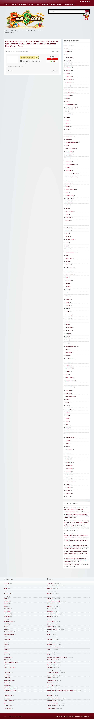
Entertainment (69, 202)
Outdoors (68, 355)
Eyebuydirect (50, 695)
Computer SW (69, 154)
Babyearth (49, 593)
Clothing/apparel (69, 136)
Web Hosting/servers (70, 481)
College (67, 145)
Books (67, 101)
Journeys (49, 636)
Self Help (68, 415)
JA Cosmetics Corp (51, 708)
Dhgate (48, 652)
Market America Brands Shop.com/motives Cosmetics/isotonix (60, 690)
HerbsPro (49, 677)
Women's (68, 496)
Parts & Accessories (70, 358)
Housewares (68, 280)
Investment (68, 286)
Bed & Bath (68, 95)
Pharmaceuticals (69, 377)
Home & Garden (69, 270)
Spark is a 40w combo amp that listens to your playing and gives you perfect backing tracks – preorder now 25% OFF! (76, 560)
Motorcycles (68, 333)
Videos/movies (69, 468)
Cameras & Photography (71, 107)
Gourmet (67, 249)
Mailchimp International (52, 705)
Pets (67, 374)
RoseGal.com (50, 654)
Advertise (45, 4)
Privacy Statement (85, 716)
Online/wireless (69, 352)
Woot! (48, 619)
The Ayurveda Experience (52, 585)
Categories (22, 4)
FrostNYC (49, 692)
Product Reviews (69, 4)
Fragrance (68, 227)
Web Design (68, 478)
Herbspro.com (50, 583)
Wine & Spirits (69, 493)
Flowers (67, 223)
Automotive (68, 70)
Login (82, 1)
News (67, 343)
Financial (68, 220)
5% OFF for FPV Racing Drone (72, 564)
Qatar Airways (50, 598)
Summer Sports (69, 430)
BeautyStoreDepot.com (52, 629)
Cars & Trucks (69, 114)
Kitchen (67, 296)
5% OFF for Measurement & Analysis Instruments (76, 540)
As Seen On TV (69, 57)
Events (67, 208)
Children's (68, 123)
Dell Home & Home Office (52, 703)
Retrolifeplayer (50, 624)
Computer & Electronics (71, 148)
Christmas (68, 126)
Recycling (68, 402)
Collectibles (68, 139)
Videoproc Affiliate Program (53, 698)
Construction (68, 161)
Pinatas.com (50, 687)
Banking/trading (69, 82)
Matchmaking (69, 314)
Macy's (48, 590)
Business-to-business (70, 104)
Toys (67, 446)
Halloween (68, 264)
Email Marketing (69, 198)
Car (66, 111)
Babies (67, 73)
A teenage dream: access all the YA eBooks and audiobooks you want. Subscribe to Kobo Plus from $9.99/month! (75, 553)
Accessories (68, 45)
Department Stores (70, 183)
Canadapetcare (50, 626)
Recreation (68, 399)
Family (67, 214)
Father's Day (68, 217)
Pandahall (49, 649)
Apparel (67, 51)
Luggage (67, 302)
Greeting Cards (69, 258)
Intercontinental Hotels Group (53, 601)
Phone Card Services (70, 380)
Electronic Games (69, 195)
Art (66, 54)
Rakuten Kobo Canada (52, 659)
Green (67, 255)
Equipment (68, 205)
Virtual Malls (68, 471)
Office (67, 349)
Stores (14, 4)
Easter (67, 192)
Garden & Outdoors (70, 239)
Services (67, 418)
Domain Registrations (70, 189)
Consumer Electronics (23, 51)
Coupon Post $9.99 (56, 4)
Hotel (67, 277)
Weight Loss (68, 487)
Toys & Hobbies (69, 449)
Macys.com (49, 588)
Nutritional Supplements (71, 346)
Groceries (68, 261)
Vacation (67, 459)
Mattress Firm (50, 606)
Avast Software (50, 603)
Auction (67, 63)
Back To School (69, 79)
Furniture (68, 230)
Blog (37, 4)
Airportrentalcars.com (51, 700)
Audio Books (68, 67)
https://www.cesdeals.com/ (53, 613)
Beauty (67, 89)
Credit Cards (68, 170)
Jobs (67, 292)
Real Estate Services (70, 396)
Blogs (67, 98)
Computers (68, 158)
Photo (67, 383)
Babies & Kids (69, 76)
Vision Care (68, 474)
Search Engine (69, 409)
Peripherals (68, 365)
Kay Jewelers (50, 611)
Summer (67, 427)
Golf (66, 245)
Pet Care (68, 371)
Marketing (68, 311)
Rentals (67, 405)
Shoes (67, 421)
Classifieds (68, 129)
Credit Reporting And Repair (72, 173)
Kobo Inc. (49, 631)
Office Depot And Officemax (53, 672)
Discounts (68, 186)
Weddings (68, 484)
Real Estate (68, 393)
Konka (12, 70)
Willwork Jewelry (50, 664)
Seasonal (68, 412)
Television (68, 440)
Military (67, 324)
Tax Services (68, 434)
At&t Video (49, 616)
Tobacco (67, 443)
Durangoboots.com (51, 662)
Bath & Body (68, 85)
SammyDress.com (51, 644)
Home (7, 4)
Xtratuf (48, 634)
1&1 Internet (49, 667)
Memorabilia (68, 318)
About (31, 4)
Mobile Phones (69, 327)
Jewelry (67, 289)
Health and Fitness (70, 267)
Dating (67, 180)
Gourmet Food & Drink (71, 252)
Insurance (68, 283)
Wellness (68, 490)
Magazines (68, 305)
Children (67, 120)
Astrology (68, 60)
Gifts (67, 242)
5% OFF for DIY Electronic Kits (72, 528)
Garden (67, 236)
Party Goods (68, 361)
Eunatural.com (50, 685)
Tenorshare (49, 639)
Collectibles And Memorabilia (72, 142)
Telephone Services (70, 437)
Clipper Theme (7, 716)
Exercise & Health (70, 211)
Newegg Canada (50, 641)
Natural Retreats (50, 621)
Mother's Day (68, 330)
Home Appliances (69, 274)
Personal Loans (69, 368)
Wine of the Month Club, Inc (53, 647)
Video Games (69, 465)
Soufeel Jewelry (50, 608)
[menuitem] (7, 4)
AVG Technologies (51, 675)
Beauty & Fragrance (70, 92)
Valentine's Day (69, 462)
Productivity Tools (69, 387)
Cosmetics (68, 167)
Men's (67, 321)
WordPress (19, 716)
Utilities (67, 456)
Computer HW (69, 151)
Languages (68, 299)
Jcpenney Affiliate (51, 596)
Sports (67, 424)
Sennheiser (49, 682)
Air (66, 48)
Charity (67, 117)
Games (67, 233)
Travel (67, 452)
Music (67, 340)
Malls (67, 308)
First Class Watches (51, 680)
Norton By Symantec (51, 670)
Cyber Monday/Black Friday (72, 176)
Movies (67, 336)
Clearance (68, 132)
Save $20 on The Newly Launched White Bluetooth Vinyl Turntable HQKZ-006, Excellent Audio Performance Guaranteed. (76, 509)
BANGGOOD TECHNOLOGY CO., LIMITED (32, 61)
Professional (68, 390)
